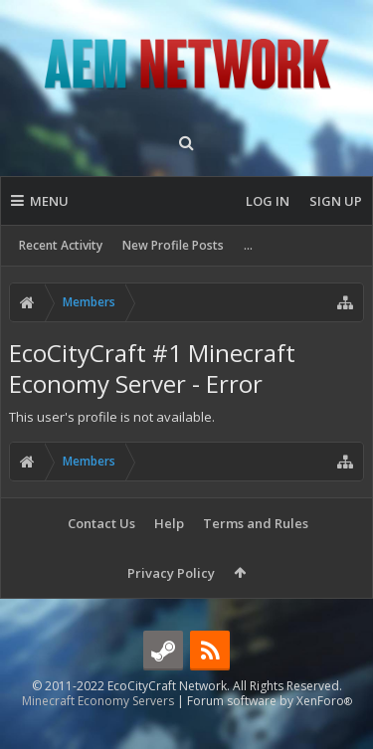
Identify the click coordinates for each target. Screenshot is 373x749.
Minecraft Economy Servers (98, 732)
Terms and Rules (255, 523)
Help (169, 523)
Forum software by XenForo (269, 732)
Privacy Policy (171, 573)
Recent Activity (60, 245)
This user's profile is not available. (112, 417)
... (248, 245)
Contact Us (101, 523)
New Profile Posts (173, 245)
